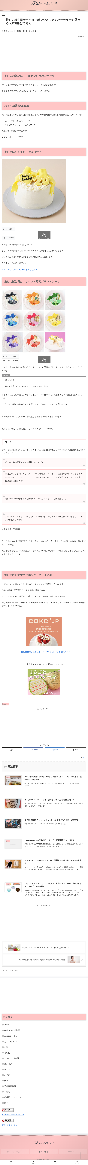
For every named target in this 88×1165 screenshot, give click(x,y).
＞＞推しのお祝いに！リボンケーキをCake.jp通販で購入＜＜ (43, 652)
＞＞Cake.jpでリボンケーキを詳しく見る (19, 270)
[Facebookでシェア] (33, 749)
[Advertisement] (44, 54)
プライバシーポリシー (15, 1151)
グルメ (5, 704)
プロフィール (72, 1151)
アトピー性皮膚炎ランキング (13, 1115)
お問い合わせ (43, 1151)
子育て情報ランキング (10, 1125)
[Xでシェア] (12, 749)
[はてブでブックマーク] (55, 749)
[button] (76, 749)
